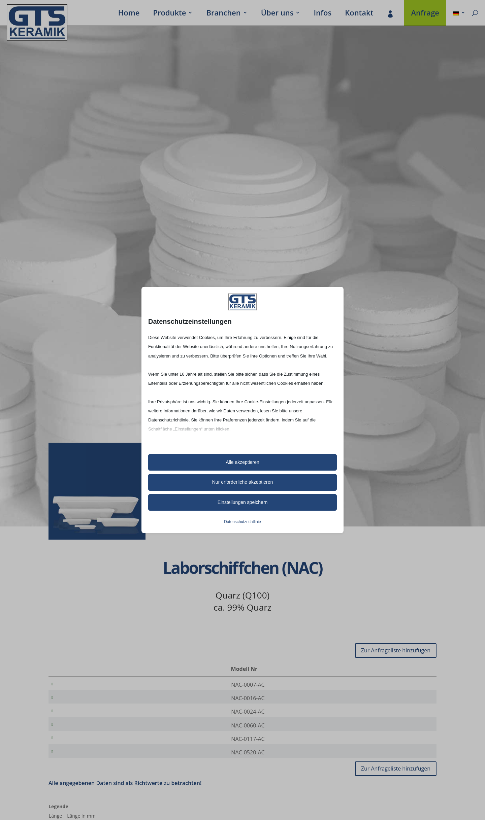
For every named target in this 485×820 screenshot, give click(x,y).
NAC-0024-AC (83, 716)
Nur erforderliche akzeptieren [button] (242, 482)
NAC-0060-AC (83, 732)
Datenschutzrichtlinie (242, 521)
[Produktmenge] (408, 685)
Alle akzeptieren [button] (242, 462)
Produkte (169, 14)
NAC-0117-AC (83, 748)
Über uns (277, 14)
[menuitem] (459, 14)
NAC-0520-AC (83, 763)
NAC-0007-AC (83, 684)
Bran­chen (223, 14)
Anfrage (425, 14)
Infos (322, 14)
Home (129, 14)
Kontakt (359, 14)
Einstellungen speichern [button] (243, 502)
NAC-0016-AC (83, 700)
